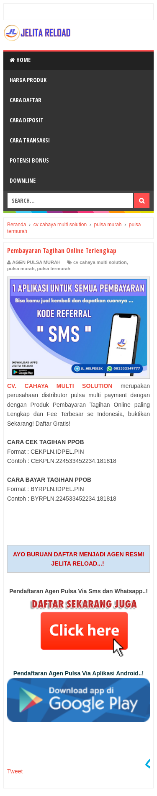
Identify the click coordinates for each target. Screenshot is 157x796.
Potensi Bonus (29, 160)
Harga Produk (28, 80)
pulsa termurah (53, 268)
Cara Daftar (25, 100)
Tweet (15, 771)
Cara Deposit (27, 120)
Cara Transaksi (30, 140)
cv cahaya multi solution (100, 262)
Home (20, 60)
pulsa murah (20, 268)
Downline (23, 180)
